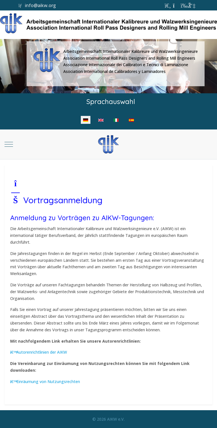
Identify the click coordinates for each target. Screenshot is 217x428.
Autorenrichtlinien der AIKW (38, 352)
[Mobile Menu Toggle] (9, 144)
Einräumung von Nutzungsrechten (45, 381)
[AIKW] (108, 144)
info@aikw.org (37, 5)
